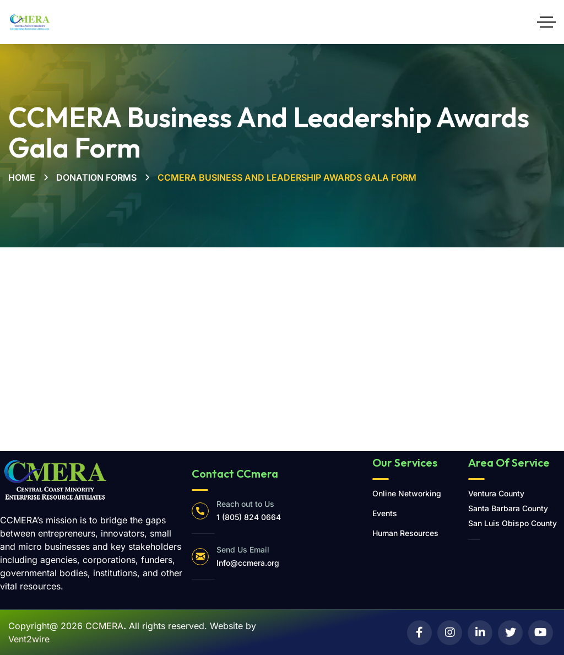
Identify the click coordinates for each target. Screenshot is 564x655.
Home (21, 177)
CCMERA (104, 625)
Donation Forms (96, 177)
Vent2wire (29, 639)
